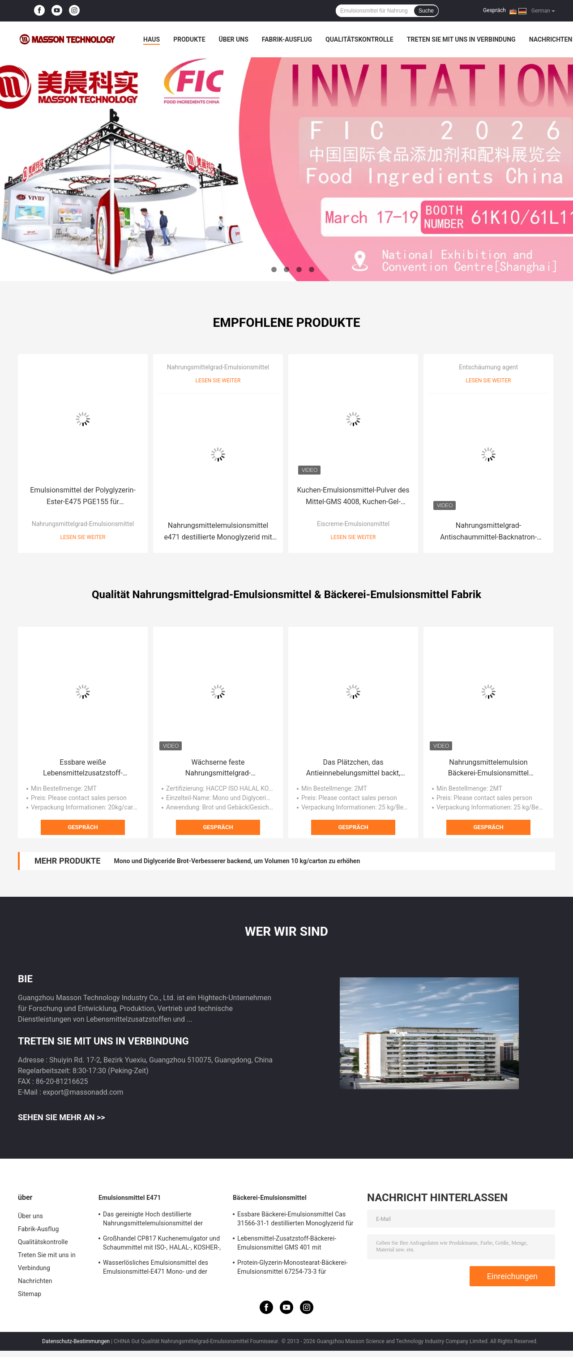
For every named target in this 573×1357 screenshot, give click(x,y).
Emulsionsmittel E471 (129, 1197)
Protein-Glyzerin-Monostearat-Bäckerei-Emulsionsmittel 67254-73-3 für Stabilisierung (292, 1268)
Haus (151, 39)
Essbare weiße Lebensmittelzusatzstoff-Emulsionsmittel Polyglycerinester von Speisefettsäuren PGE (82, 768)
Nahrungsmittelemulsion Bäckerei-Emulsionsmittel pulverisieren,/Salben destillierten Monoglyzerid (488, 768)
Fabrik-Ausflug (287, 39)
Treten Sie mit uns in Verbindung (461, 39)
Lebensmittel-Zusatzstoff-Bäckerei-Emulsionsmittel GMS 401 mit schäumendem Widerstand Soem (286, 1244)
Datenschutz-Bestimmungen (76, 1341)
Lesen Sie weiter (83, 537)
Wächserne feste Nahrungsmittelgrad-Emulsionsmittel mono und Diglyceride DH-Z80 (218, 768)
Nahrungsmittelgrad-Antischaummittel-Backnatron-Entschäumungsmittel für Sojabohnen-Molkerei (488, 532)
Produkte (189, 39)
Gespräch (494, 10)
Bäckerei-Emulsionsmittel (270, 1197)
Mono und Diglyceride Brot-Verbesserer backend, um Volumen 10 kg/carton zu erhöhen (237, 861)
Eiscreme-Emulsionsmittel (353, 523)
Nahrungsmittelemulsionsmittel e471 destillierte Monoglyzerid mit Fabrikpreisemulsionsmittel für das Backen (218, 532)
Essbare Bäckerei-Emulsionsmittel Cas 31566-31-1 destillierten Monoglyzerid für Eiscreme (295, 1220)
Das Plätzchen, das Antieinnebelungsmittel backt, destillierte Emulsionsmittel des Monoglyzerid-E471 (353, 768)
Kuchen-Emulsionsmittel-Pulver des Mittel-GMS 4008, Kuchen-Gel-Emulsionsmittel (353, 497)
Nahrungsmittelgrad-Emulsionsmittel (83, 523)
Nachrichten (551, 39)
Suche (426, 11)
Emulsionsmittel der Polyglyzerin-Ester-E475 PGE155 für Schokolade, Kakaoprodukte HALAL (82, 497)
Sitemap (29, 1293)
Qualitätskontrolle (359, 39)
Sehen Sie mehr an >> (61, 1117)
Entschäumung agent (488, 367)
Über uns (233, 39)
